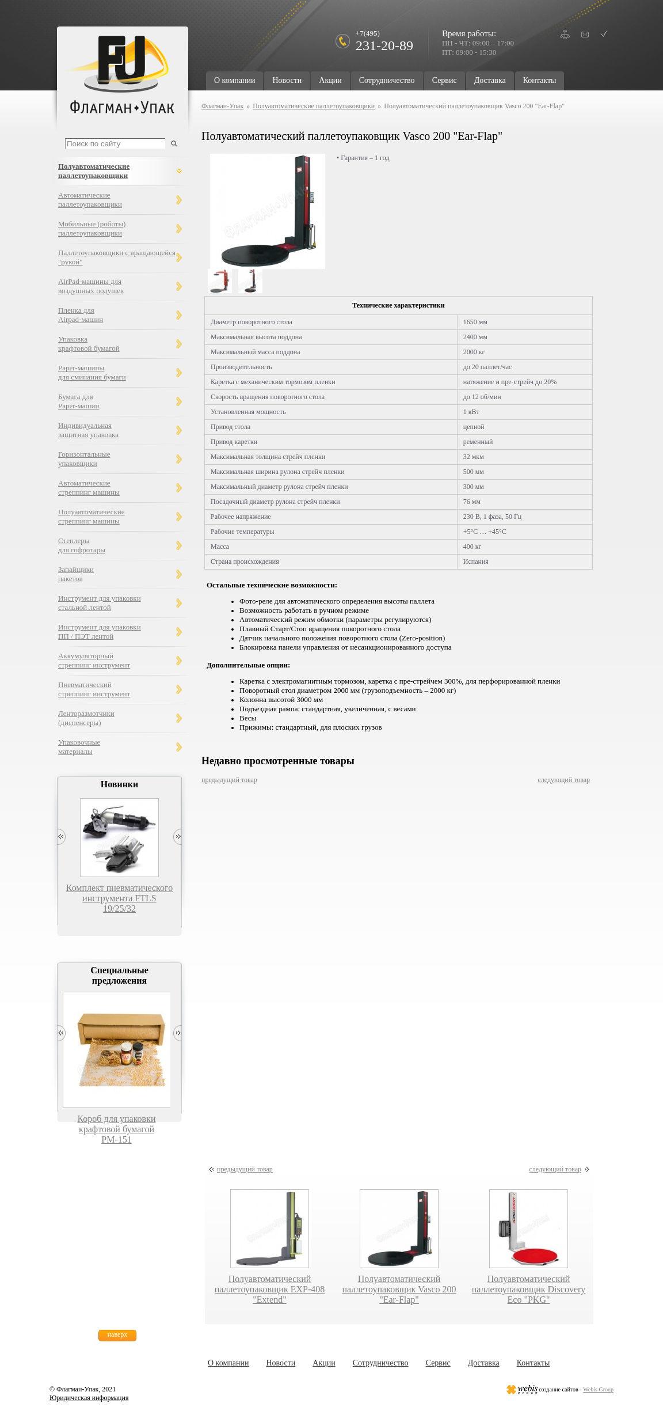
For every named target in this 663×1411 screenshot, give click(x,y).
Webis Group (598, 1389)
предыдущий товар (229, 780)
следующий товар (564, 780)
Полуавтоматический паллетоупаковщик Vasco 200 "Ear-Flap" (399, 1289)
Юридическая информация (88, 1398)
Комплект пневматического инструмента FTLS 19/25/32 (119, 898)
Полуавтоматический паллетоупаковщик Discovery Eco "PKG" (529, 1289)
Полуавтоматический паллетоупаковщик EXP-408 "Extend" (270, 1289)
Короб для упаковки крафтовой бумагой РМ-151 (116, 1129)
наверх (118, 1334)
